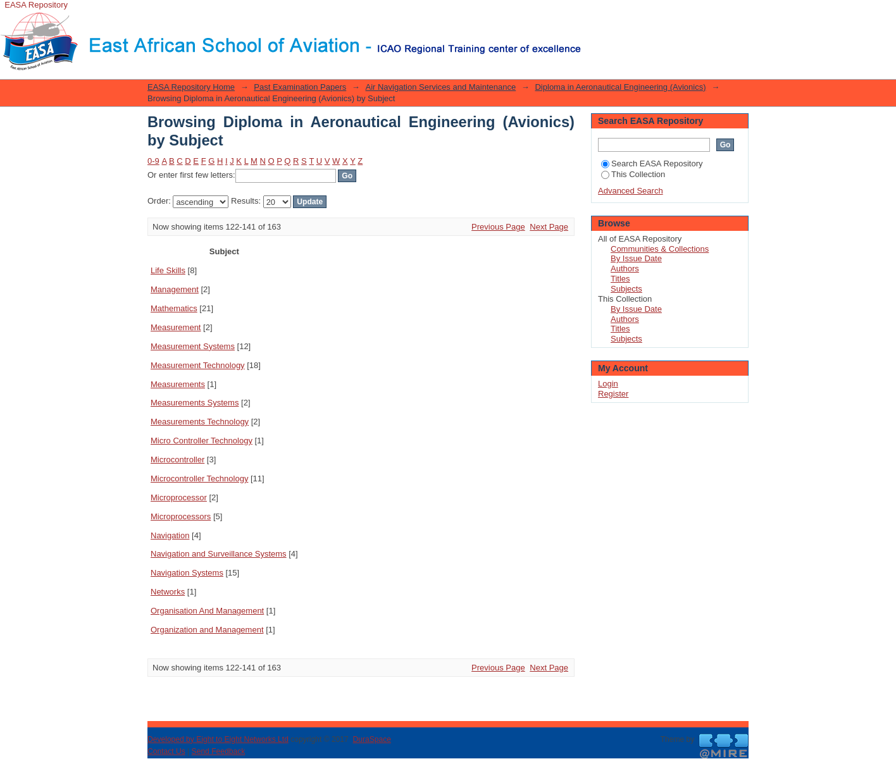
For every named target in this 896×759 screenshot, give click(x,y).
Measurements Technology (200, 421)
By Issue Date (636, 258)
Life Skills (168, 270)
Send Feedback (219, 751)
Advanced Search (630, 190)
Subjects (626, 288)
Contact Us (166, 751)
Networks (168, 591)
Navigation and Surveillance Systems (219, 553)
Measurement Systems (193, 346)
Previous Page (498, 226)
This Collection (633, 174)
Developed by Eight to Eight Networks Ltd (218, 739)
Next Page (549, 226)
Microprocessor (179, 497)
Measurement (176, 327)
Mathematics (174, 308)
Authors (625, 268)
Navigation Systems (187, 572)
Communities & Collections (660, 249)
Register (613, 393)
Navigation (170, 535)
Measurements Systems (195, 402)
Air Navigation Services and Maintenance (440, 87)
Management (175, 289)
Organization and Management (207, 629)
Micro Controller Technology (201, 440)
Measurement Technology (198, 365)
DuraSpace (371, 739)
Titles (620, 278)
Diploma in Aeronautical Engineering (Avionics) (620, 87)
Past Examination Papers (300, 87)
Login (591, 15)
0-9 (153, 161)
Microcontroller (177, 459)
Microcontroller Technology (199, 478)
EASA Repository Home (191, 87)
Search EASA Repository (652, 163)
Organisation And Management (207, 610)
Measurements (178, 384)
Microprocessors (181, 516)
